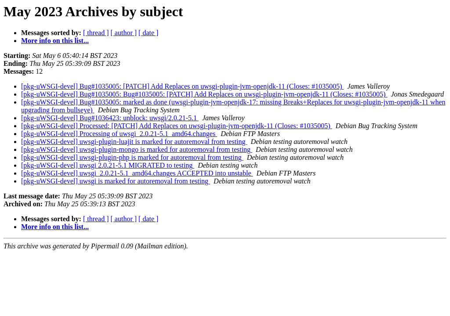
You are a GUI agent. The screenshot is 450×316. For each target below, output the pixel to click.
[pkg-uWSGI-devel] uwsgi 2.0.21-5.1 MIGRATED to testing (107, 165)
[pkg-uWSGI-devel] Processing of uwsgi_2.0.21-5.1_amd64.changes (119, 133)
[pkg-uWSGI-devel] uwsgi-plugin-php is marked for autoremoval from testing (132, 157)
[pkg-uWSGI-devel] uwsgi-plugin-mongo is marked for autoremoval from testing (136, 149)
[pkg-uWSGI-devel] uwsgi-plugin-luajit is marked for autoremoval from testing (134, 141)
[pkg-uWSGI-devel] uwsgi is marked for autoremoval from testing (115, 181)
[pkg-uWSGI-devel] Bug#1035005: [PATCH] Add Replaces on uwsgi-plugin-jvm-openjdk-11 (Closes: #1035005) (182, 86)
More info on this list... (55, 40)
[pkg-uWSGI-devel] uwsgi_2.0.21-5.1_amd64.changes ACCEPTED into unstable (137, 173)
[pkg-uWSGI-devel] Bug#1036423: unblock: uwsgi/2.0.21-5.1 (110, 118)
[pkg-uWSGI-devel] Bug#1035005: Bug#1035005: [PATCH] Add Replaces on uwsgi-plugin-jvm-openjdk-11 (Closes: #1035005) (204, 94)
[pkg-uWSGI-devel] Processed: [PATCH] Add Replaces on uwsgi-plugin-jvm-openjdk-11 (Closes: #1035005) (176, 125)
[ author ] (124, 32)
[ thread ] (96, 32)
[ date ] (148, 32)
